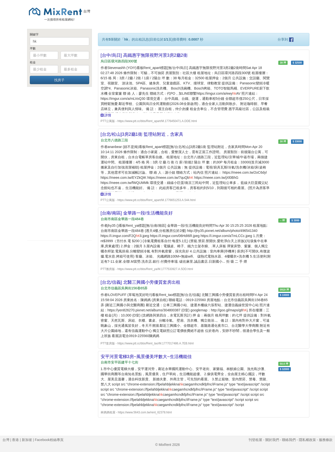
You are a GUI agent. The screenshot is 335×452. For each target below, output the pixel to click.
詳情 (106, 115)
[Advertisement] (59, 163)
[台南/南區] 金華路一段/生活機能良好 (137, 213)
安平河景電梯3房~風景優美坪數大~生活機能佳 (146, 356)
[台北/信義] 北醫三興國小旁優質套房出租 (140, 282)
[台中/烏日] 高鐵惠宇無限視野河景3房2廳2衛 (144, 55)
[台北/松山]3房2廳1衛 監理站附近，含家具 (142, 134)
